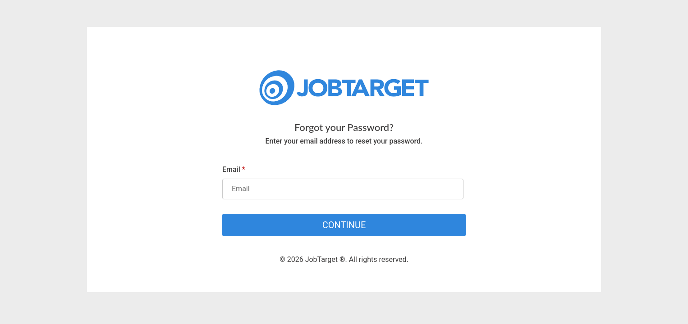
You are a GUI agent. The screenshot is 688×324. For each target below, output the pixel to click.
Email (233, 169)
